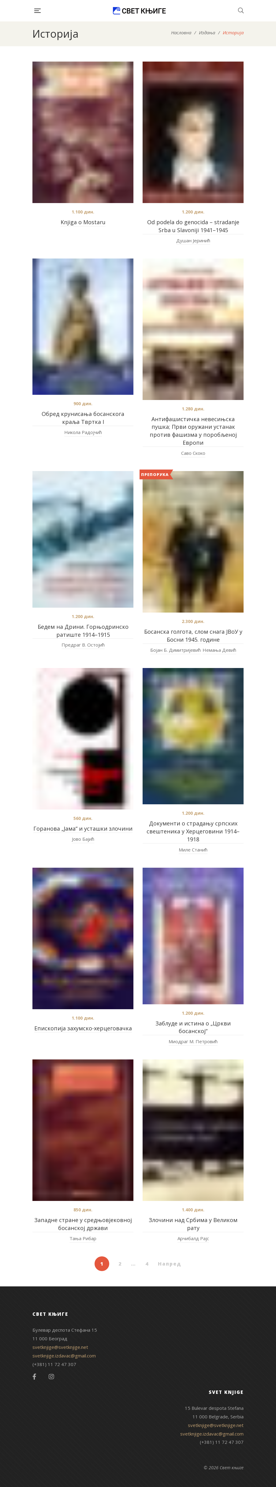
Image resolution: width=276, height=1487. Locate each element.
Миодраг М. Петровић (193, 1041)
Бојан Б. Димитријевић (175, 650)
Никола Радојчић (83, 432)
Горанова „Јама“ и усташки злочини (82, 828)
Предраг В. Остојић (83, 645)
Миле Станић (193, 850)
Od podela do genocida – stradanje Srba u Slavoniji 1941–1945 (193, 226)
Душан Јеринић (193, 240)
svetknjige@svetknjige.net (60, 1347)
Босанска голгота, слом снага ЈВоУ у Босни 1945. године (193, 635)
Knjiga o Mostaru (83, 222)
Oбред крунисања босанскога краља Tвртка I (83, 417)
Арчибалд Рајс (193, 1238)
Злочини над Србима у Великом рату (193, 1224)
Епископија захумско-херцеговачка (83, 1028)
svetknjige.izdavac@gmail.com (64, 1356)
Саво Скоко (193, 453)
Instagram (51, 1377)
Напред (169, 1263)
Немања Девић (219, 650)
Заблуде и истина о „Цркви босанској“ (193, 1027)
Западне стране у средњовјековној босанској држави (83, 1224)
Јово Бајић (83, 839)
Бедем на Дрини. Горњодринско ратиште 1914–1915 (83, 630)
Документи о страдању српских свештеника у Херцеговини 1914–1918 (193, 831)
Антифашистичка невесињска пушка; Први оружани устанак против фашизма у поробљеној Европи (193, 431)
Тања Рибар (82, 1238)
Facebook (34, 1377)
